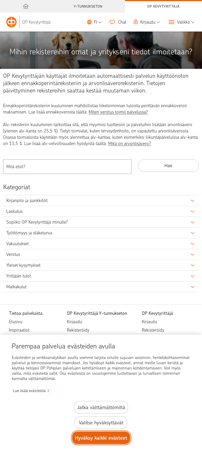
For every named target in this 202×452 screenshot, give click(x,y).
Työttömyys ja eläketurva (29, 232)
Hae (168, 165)
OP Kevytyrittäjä (163, 6)
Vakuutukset (17, 243)
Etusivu (15, 321)
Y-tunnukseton (88, 6)
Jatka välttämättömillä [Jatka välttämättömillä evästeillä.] (101, 407)
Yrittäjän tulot (18, 276)
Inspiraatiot (19, 330)
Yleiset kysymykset (23, 265)
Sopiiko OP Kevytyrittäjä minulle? (37, 222)
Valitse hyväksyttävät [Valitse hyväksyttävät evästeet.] (101, 423)
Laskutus (14, 211)
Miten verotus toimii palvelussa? (118, 112)
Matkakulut (16, 286)
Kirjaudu (74, 321)
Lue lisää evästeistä (29, 390)
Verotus (13, 254)
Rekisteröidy (78, 330)
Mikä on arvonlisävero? (129, 143)
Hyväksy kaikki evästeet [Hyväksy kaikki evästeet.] (101, 438)
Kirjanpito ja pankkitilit (27, 200)
